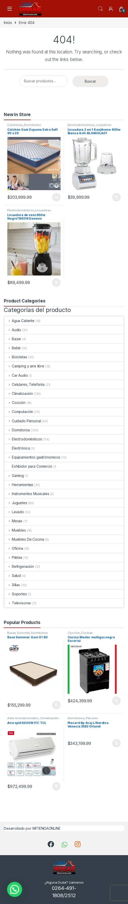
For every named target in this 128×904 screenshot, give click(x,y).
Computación (18, 411)
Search (100, 9)
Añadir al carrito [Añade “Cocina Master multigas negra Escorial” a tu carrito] (116, 701)
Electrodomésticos (81, 125)
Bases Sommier (18, 633)
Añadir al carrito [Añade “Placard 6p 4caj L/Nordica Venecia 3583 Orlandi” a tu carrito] (116, 743)
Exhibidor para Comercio (28, 466)
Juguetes (15, 503)
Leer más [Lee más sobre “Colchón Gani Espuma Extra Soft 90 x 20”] (56, 197)
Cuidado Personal (22, 421)
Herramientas (18, 484)
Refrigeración (19, 566)
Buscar (90, 81)
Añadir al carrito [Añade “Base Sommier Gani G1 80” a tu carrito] (56, 705)
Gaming (14, 475)
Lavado (14, 512)
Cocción (14, 402)
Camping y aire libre (24, 366)
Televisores (17, 603)
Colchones (15, 125)
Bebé (12, 348)
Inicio (8, 22)
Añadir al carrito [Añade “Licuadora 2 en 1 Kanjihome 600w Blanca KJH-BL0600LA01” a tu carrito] (116, 197)
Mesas (13, 521)
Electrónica (17, 448)
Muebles (15, 530)
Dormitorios (32, 125)
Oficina (13, 548)
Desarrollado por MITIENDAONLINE (32, 828)
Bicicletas (15, 357)
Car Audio (16, 375)
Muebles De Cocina (24, 539)
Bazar (12, 339)
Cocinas (87, 633)
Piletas (13, 557)
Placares (92, 718)
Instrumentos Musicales (26, 494)
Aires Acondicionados (22, 718)
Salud (12, 575)
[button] (14, 889)
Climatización (18, 393)
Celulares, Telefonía (24, 384)
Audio (12, 330)
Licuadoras (103, 125)
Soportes (15, 594)
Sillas (12, 585)
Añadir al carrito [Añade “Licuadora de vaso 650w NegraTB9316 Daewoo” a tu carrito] (56, 282)
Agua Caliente (19, 321)
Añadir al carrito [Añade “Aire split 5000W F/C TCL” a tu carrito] (56, 786)
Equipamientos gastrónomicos (32, 457)
